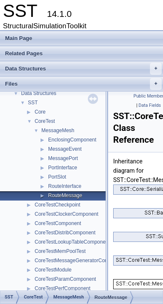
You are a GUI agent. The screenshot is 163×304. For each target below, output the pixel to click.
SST (33, 103)
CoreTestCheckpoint (57, 205)
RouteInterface (65, 186)
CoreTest (45, 121)
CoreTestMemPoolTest (60, 251)
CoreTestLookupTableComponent (72, 242)
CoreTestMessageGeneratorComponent (80, 260)
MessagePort (63, 158)
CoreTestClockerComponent (66, 214)
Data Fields (150, 105)
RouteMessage (65, 195)
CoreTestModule (53, 270)
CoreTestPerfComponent (62, 288)
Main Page (18, 38)
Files (83, 84)
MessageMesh (57, 130)
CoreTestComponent (58, 223)
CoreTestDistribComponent (65, 233)
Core (40, 112)
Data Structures (83, 69)
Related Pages (24, 53)
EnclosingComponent (72, 140)
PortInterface (62, 168)
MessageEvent (65, 149)
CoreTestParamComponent (65, 279)
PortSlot (57, 177)
